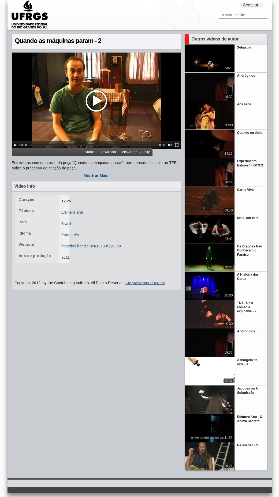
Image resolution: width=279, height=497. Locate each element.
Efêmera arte (72, 212)
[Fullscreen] (177, 145)
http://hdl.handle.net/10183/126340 (91, 246)
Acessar (250, 5)
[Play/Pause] (15, 145)
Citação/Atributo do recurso (145, 283)
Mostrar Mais (96, 175)
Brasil (66, 223)
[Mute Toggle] (170, 145)
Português (70, 235)
